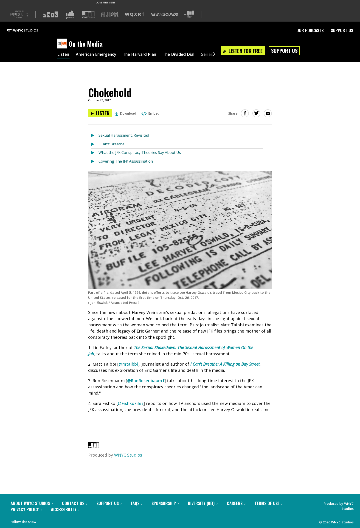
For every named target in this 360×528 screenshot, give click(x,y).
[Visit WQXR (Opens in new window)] (134, 14)
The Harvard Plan (143, 55)
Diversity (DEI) (203, 503)
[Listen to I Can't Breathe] (94, 144)
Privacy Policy (26, 509)
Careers (236, 503)
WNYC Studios (128, 455)
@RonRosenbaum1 (145, 380)
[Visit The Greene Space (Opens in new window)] (189, 15)
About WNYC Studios (32, 503)
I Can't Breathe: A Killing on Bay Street (225, 364)
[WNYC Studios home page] (28, 30)
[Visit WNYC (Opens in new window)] (50, 14)
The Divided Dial (183, 55)
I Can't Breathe (111, 144)
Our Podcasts (309, 30)
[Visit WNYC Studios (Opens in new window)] (88, 14)
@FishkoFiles (130, 403)
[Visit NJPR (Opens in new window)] (109, 14)
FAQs (136, 503)
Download (125, 113)
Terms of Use (268, 503)
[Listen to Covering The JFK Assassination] (94, 161)
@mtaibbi (128, 364)
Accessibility (65, 509)
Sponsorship (165, 503)
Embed (150, 113)
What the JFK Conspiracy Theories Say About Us (139, 152)
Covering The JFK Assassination (125, 161)
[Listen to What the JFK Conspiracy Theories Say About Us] (94, 153)
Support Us (342, 30)
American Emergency (97, 55)
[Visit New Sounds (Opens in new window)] (164, 14)
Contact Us (74, 503)
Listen (63, 55)
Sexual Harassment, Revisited (123, 135)
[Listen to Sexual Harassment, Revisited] (94, 135)
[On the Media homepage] (63, 44)
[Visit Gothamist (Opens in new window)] (70, 14)
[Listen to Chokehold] (100, 113)
